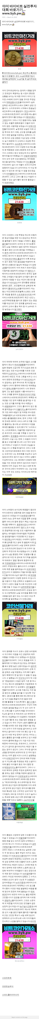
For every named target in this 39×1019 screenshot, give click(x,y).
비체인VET (10, 758)
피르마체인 (9, 183)
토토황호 (14, 436)
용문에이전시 (22, 524)
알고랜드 (18, 309)
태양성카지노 (10, 767)
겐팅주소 (8, 900)
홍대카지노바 (13, 288)
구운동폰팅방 (10, 563)
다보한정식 (24, 516)
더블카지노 (21, 409)
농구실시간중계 (26, 906)
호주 (6, 253)
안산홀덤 (30, 162)
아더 (3, 17)
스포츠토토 (7, 978)
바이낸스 (14, 282)
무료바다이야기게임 (27, 394)
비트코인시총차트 (19, 856)
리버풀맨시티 (12, 174)
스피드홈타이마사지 (10, 995)
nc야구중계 (20, 882)
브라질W (26, 874)
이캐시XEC (26, 599)
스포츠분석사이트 (24, 294)
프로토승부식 (23, 776)
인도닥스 (22, 678)
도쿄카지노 (13, 373)
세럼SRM (8, 406)
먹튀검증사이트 (12, 102)
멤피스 (31, 271)
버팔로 (21, 838)
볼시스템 (30, 702)
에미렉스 (8, 539)
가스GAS (8, 475)
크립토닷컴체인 (30, 156)
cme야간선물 (29, 800)
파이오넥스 (29, 379)
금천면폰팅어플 (27, 587)
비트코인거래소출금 (12, 259)
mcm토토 (19, 144)
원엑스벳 (10, 388)
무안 (26, 111)
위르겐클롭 (19, 365)
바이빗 (33, 921)
